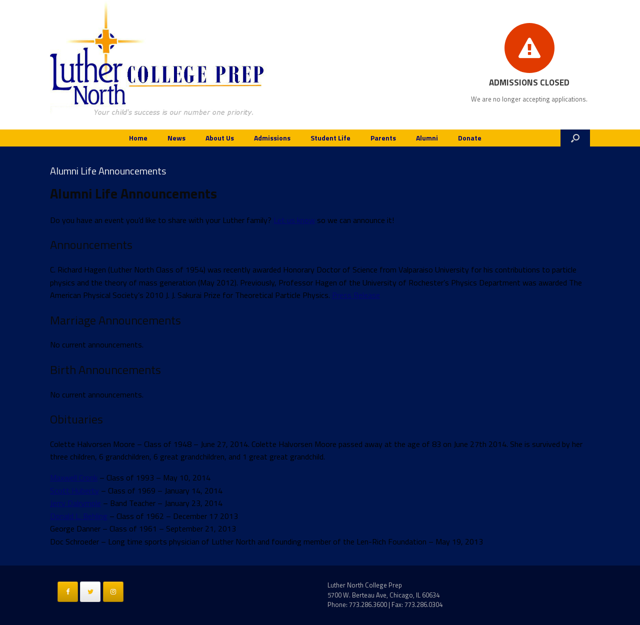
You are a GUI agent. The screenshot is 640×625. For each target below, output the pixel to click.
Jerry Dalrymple (75, 503)
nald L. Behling (84, 516)
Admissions (272, 137)
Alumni (427, 137)
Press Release (356, 295)
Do (55, 516)
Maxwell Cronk (74, 478)
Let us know (294, 220)
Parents (383, 137)
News (177, 137)
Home (138, 137)
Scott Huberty (74, 490)
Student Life (330, 137)
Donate (470, 137)
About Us (220, 137)
